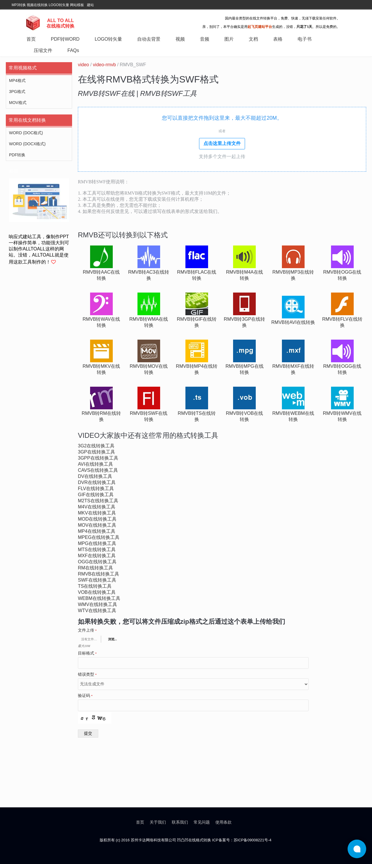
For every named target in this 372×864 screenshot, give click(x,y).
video (83, 64)
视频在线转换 (37, 5)
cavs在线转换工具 (98, 470)
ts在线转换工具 (95, 586)
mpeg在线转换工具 (98, 537)
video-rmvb (104, 64)
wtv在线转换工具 (97, 610)
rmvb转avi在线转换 (293, 322)
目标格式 (87, 653)
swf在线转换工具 (97, 580)
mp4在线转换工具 (96, 531)
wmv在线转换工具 (97, 604)
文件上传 (87, 630)
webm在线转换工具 (99, 598)
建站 (90, 5)
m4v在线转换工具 (96, 506)
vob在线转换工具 (97, 592)
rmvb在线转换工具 (98, 573)
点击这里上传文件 (222, 143)
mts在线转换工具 (97, 549)
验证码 (85, 696)
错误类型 (87, 675)
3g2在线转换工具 (96, 445)
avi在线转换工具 (95, 464)
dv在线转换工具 (95, 476)
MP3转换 (19, 5)
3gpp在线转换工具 (98, 458)
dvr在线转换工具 (97, 482)
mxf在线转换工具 (97, 555)
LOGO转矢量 (59, 5)
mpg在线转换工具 (97, 543)
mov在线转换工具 (97, 525)
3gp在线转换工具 (96, 451)
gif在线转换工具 (96, 494)
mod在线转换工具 (97, 519)
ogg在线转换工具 (97, 561)
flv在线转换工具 (96, 488)
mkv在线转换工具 (97, 512)
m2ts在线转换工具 (98, 500)
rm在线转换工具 (95, 567)
